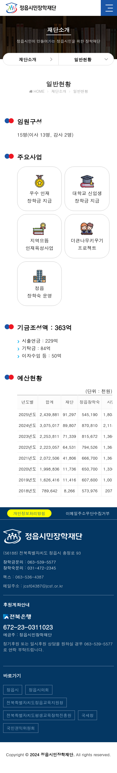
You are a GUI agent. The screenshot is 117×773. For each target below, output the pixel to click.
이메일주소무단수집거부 (88, 513)
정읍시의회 (39, 690)
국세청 (87, 715)
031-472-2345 (41, 568)
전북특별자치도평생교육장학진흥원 (39, 715)
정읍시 (13, 690)
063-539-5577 (41, 562)
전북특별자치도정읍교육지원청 (35, 702)
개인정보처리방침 (29, 513)
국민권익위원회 (21, 728)
